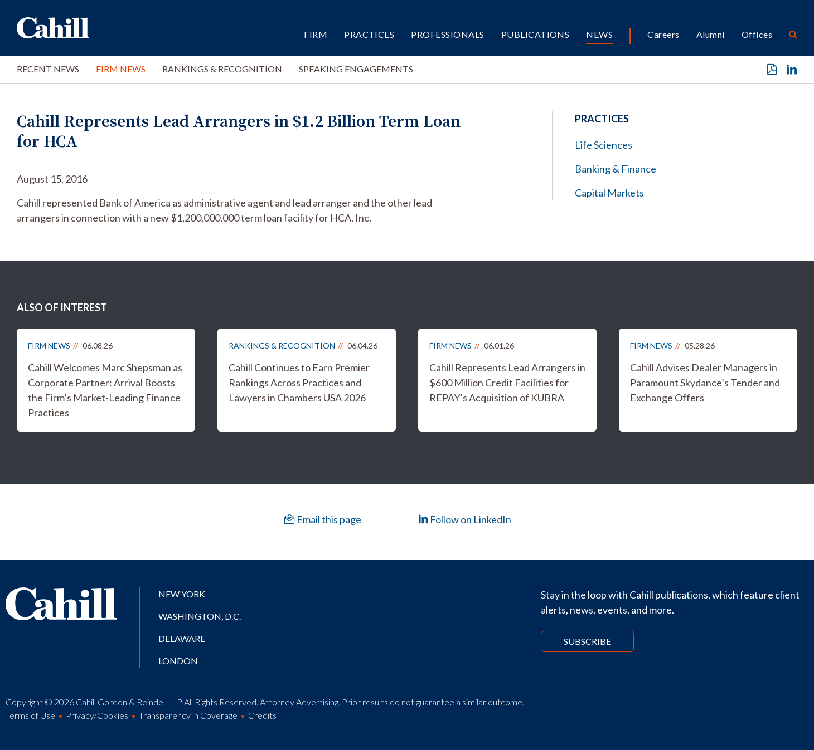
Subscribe (587, 641)
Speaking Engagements (356, 68)
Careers (663, 34)
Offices (757, 34)
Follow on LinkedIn (464, 519)
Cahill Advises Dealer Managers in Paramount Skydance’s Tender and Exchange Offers (705, 382)
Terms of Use (30, 715)
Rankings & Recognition (222, 68)
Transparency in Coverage (188, 715)
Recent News (48, 68)
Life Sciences (603, 145)
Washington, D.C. (199, 616)
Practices (369, 34)
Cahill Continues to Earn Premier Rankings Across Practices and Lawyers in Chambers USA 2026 (299, 382)
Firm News (121, 68)
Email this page (322, 519)
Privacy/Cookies (97, 715)
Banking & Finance (615, 169)
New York (181, 594)
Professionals (447, 34)
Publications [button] (535, 34)
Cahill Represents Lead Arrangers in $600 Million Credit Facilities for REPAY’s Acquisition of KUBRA (507, 382)
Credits (262, 715)
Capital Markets (609, 193)
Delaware (181, 638)
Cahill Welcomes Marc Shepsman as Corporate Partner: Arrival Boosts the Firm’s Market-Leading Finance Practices (105, 390)
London (178, 660)
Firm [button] (315, 34)
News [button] (599, 34)
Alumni (710, 34)
